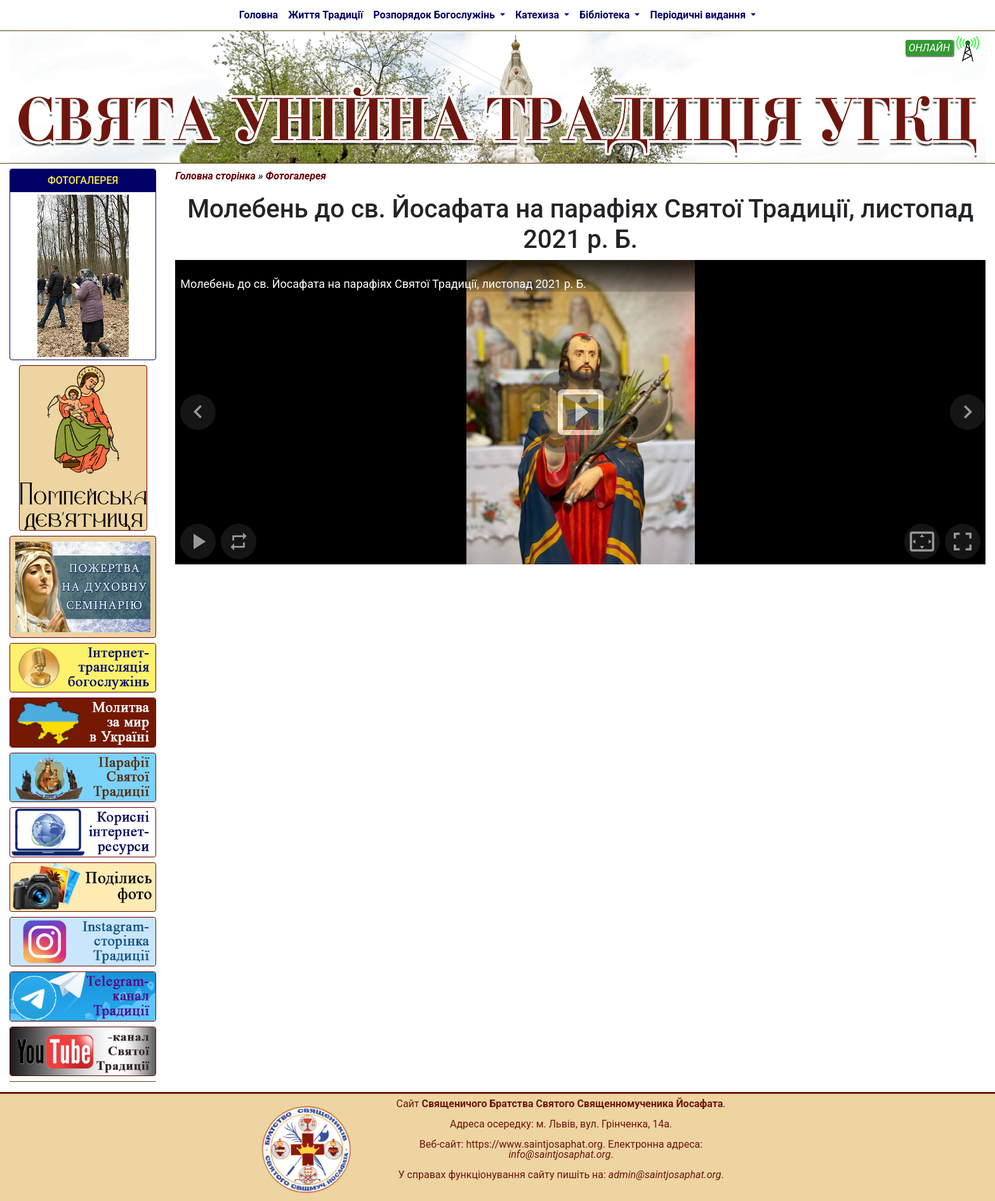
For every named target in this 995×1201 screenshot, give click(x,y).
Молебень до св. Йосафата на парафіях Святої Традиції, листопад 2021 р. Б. (383, 283)
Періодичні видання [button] (699, 15)
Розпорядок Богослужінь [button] (435, 15)
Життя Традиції (325, 15)
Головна (258, 15)
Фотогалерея (83, 180)
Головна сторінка (215, 176)
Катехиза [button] (538, 15)
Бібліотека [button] (605, 15)
